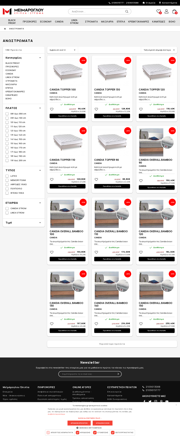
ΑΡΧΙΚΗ (5, 28)
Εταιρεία (150, 2)
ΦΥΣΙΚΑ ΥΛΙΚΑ (17, 193)
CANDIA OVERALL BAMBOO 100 (66, 233)
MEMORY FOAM (18, 180)
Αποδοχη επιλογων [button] (79, 423)
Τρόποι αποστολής (83, 398)
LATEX (14, 176)
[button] (90, 418)
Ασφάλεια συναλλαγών (50, 391)
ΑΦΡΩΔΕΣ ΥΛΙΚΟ (19, 184)
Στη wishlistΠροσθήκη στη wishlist (52, 109)
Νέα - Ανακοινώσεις (14, 395)
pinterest (161, 401)
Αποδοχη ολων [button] (102, 423)
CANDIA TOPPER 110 (62, 159)
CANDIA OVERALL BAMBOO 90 (155, 161)
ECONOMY (45, 21)
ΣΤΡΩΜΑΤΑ (91, 21)
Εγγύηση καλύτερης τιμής (52, 399)
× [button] (176, 405)
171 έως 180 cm (18, 151)
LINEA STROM (74, 21)
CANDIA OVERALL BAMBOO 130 (66, 304)
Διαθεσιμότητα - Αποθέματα (82, 393)
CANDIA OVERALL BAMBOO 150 (155, 304)
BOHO (172, 21)
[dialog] (90, 419)
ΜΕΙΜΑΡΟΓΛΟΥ (23, 11)
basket (174, 11)
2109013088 (132, 2)
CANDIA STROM (18, 208)
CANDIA (59, 21)
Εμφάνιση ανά (58, 50)
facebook (144, 401)
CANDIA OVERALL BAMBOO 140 (111, 304)
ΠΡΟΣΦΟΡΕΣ (30, 21)
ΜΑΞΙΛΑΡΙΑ (107, 21)
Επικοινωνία (114, 391)
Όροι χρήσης (10, 399)
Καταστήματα (169, 2)
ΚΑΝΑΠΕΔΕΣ (158, 21)
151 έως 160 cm (18, 143)
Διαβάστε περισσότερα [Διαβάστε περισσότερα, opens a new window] (56, 414)
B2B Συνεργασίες (117, 399)
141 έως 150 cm (18, 139)
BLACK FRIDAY (12, 21)
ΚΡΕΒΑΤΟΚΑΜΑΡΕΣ (138, 21)
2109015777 (118, 2)
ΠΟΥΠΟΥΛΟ (16, 188)
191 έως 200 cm (18, 160)
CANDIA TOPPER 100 (63, 89)
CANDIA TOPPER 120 (152, 89)
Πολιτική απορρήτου (49, 395)
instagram (156, 401)
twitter (150, 401)
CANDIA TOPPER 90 (106, 159)
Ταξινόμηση (157, 50)
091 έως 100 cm (18, 118)
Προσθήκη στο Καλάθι (67, 116)
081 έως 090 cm (18, 113)
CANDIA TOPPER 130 (107, 89)
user (166, 11)
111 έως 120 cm (18, 126)
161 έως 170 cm (18, 147)
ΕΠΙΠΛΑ (121, 21)
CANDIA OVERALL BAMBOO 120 (155, 233)
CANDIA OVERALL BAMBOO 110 (111, 233)
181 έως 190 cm (18, 156)
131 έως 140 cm (18, 135)
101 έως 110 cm (18, 122)
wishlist (158, 11)
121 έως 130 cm (18, 130)
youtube (167, 401)
